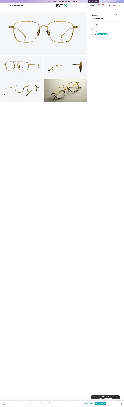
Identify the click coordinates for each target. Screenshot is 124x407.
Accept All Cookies (101, 403)
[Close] (121, 403)
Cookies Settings (88, 403)
